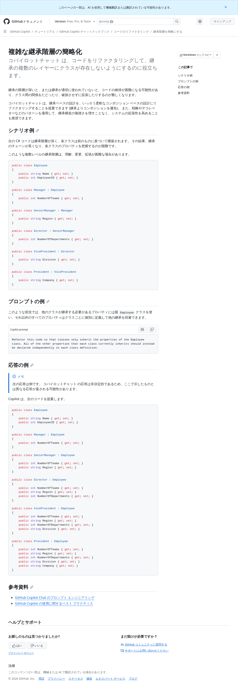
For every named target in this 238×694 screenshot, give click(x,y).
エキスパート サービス (110, 678)
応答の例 (20, 364)
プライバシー (56, 678)
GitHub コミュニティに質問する (144, 644)
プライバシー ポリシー (21, 653)
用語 (41, 678)
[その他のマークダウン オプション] (217, 55)
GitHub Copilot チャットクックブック (84, 31)
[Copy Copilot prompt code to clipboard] (152, 330)
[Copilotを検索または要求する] (138, 21)
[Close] (226, 6)
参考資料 (20, 586)
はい (17, 645)
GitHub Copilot (20, 31)
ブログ (133, 678)
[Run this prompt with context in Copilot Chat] (142, 330)
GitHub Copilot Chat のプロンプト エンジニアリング (54, 597)
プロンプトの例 (29, 301)
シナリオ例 (23, 130)
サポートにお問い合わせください (145, 650)
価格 (89, 678)
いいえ (36, 645)
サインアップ (222, 21)
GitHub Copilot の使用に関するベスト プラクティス (54, 603)
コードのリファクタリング (131, 31)
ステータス (75, 678)
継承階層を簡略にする (167, 31)
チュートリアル (45, 31)
